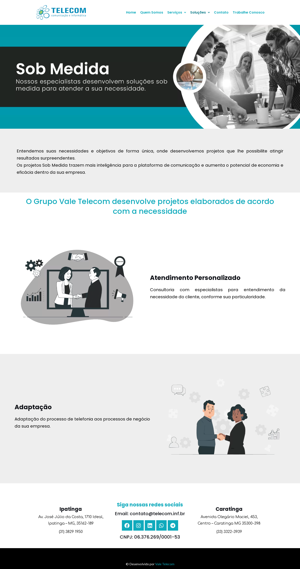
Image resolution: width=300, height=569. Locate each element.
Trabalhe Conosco (249, 12)
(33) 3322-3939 (229, 532)
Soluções (200, 12)
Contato (221, 12)
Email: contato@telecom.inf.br (150, 513)
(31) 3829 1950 (71, 532)
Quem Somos (151, 12)
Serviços (176, 12)
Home (131, 12)
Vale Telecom (164, 564)
